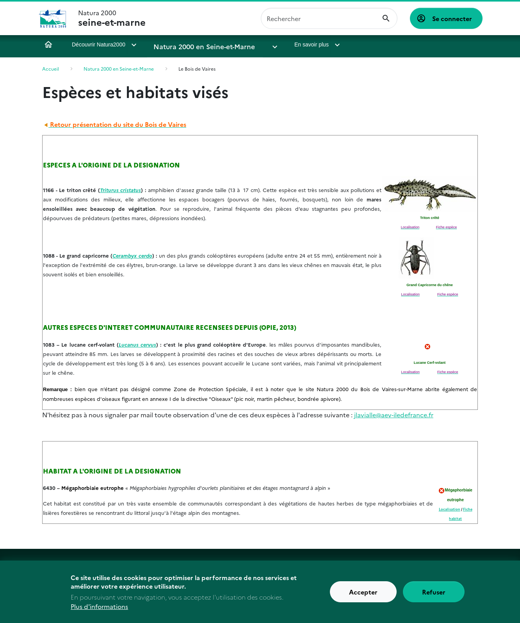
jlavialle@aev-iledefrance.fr (393, 414)
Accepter (363, 595)
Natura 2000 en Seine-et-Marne (194, 44)
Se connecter (452, 18)
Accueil (48, 44)
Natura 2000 (112, 18)
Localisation (449, 509)
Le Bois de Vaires (196, 68)
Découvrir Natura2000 (98, 44)
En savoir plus (281, 44)
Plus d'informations (99, 610)
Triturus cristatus (120, 189)
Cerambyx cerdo (132, 255)
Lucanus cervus (137, 344)
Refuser (433, 595)
